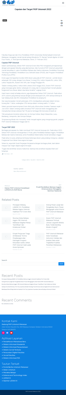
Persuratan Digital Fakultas (13, 353)
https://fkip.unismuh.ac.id (20, 171)
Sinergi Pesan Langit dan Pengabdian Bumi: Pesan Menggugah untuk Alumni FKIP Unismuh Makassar (55, 208)
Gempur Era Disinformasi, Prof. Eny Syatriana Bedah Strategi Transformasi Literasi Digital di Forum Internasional (30, 287)
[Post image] (6, 207)
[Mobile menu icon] (63, 3)
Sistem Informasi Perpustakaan (15, 347)
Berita (4, 20)
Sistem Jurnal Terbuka (12, 350)
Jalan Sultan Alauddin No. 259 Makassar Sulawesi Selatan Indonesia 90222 (27, 327)
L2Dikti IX (7, 378)
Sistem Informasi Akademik (14, 344)
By (33, 160)
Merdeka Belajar (9, 373)
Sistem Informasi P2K (11, 358)
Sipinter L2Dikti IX (10, 381)
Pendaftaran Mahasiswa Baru (14, 342)
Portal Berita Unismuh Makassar (15, 367)
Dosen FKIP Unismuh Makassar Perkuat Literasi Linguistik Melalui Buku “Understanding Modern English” (55, 222)
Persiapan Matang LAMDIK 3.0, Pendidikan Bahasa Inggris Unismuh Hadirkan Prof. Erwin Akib (22, 208)
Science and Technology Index (15, 375)
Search (4, 260)
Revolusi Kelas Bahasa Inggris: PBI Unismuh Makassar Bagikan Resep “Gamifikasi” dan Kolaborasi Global (22, 222)
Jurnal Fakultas (9, 355)
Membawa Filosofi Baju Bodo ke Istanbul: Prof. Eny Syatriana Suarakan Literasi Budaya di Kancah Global (28, 289)
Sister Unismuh (9, 370)
